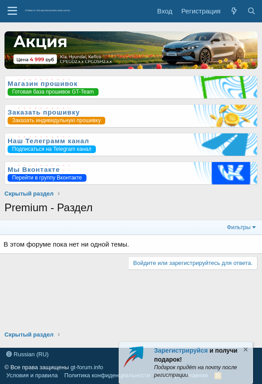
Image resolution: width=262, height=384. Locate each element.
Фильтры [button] (238, 227)
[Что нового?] (233, 11)
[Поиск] (251, 11)
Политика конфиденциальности (107, 375)
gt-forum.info (86, 367)
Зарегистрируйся (181, 350)
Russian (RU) (27, 354)
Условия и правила (32, 375)
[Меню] (12, 11)
